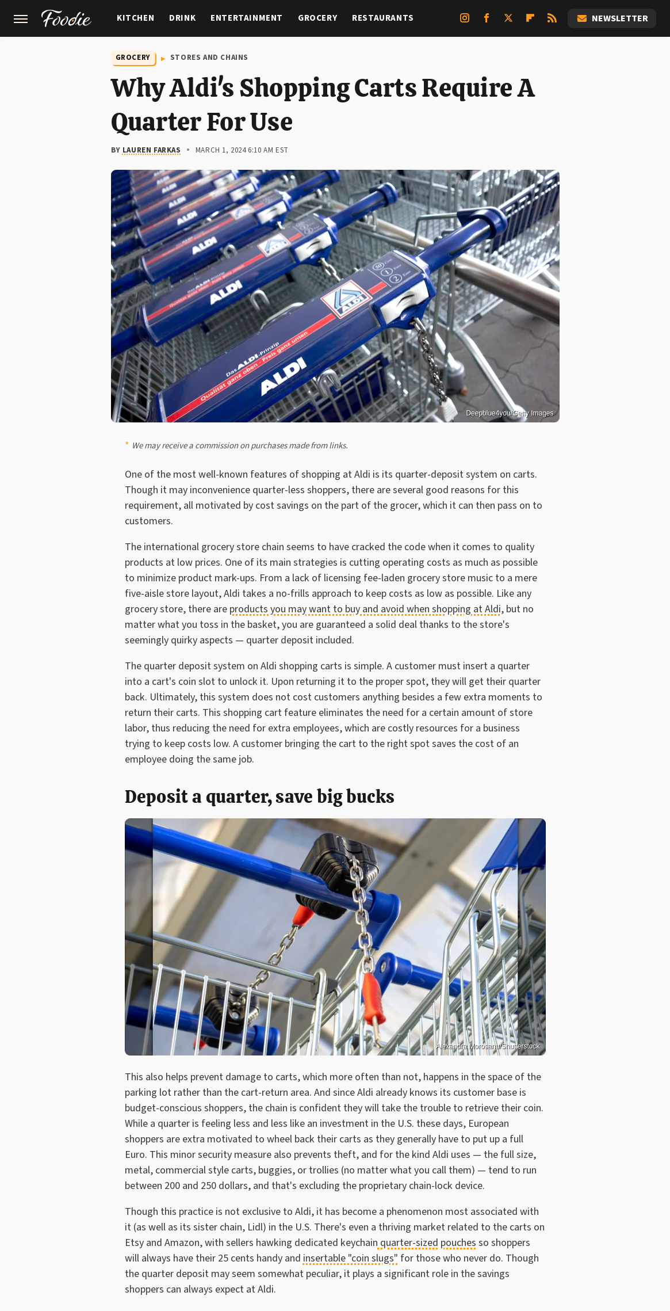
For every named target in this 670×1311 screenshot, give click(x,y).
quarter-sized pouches (427, 1243)
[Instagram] (464, 22)
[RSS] (552, 22)
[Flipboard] (530, 22)
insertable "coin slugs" (350, 1258)
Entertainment (246, 18)
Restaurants (383, 18)
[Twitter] (508, 22)
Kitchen (135, 18)
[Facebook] (486, 22)
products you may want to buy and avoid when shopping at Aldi (365, 609)
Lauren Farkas (151, 150)
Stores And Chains (209, 57)
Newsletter (612, 18)
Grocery (317, 18)
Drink (182, 18)
